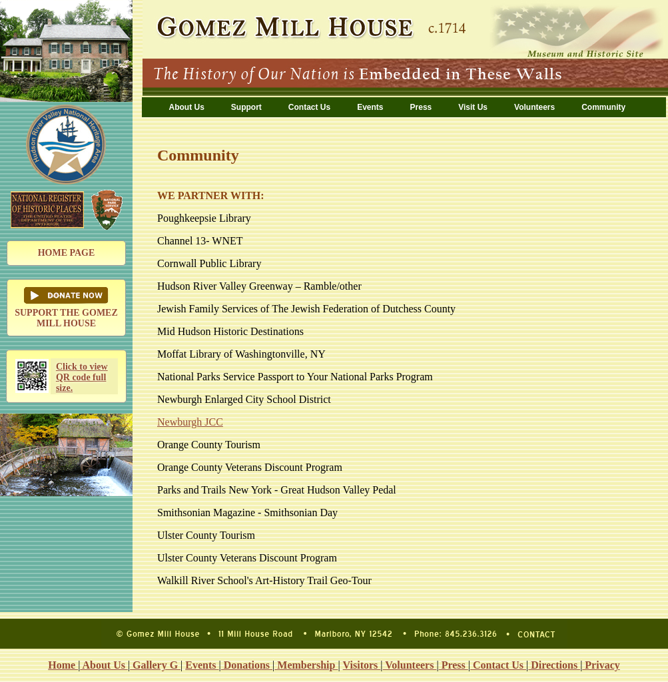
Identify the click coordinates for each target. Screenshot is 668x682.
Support (246, 107)
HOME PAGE (66, 253)
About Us (186, 107)
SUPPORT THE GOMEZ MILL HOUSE (66, 307)
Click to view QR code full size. (82, 377)
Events (370, 107)
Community (603, 107)
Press (421, 107)
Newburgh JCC (190, 422)
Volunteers (534, 107)
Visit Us (473, 107)
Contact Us (309, 107)
